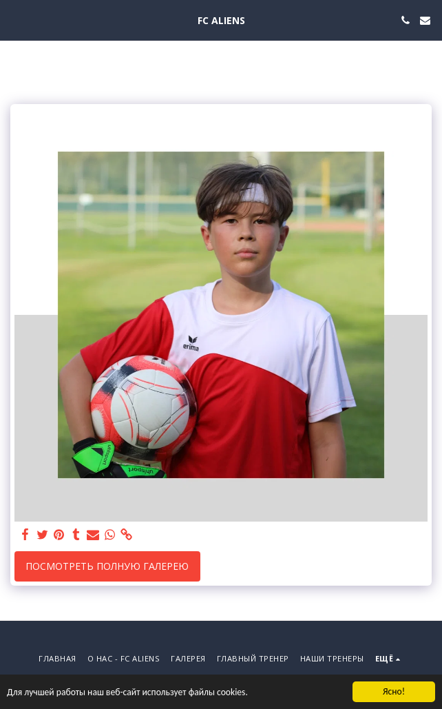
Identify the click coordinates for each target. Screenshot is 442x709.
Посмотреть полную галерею (107, 566)
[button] (15, 20)
